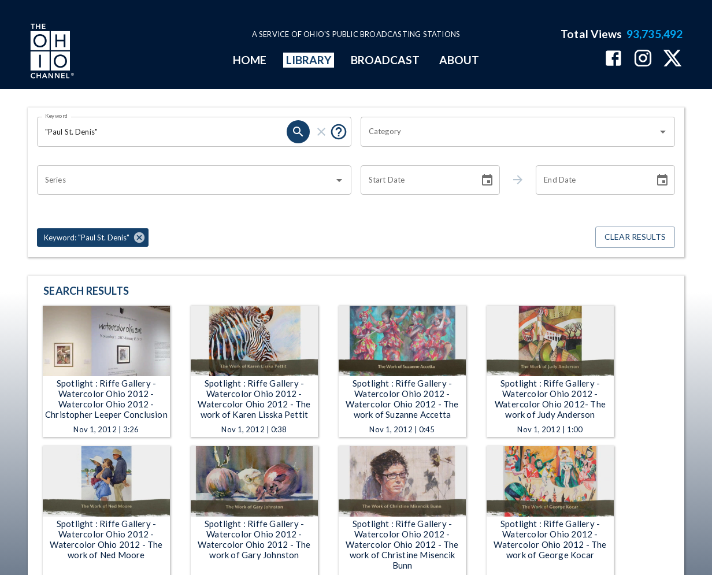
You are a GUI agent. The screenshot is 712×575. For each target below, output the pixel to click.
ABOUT (459, 59)
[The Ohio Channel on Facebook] (613, 59)
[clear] (321, 131)
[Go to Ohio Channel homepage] (51, 52)
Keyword (56, 115)
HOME (249, 59)
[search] (298, 131)
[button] (93, 237)
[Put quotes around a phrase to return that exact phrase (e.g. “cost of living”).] (338, 132)
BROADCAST (385, 59)
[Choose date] (487, 180)
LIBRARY (309, 59)
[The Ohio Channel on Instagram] (643, 59)
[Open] (663, 132)
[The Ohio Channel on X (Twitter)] (672, 59)
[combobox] (509, 132)
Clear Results (635, 237)
